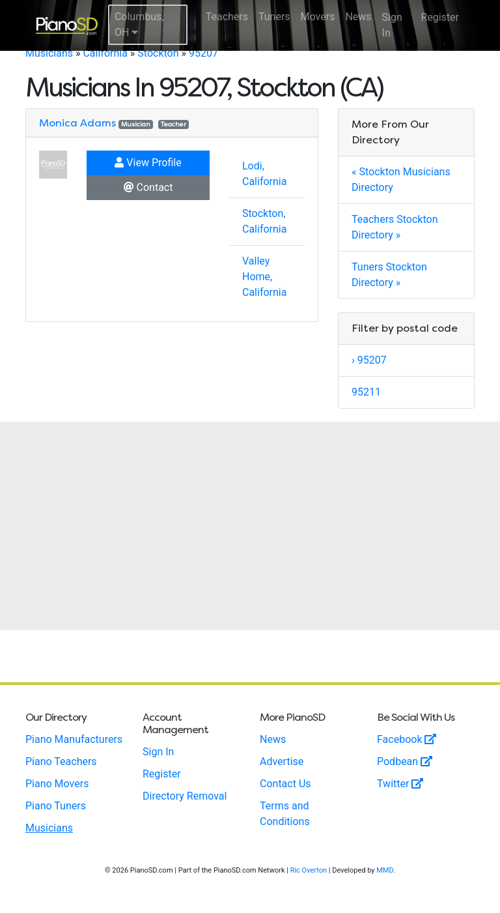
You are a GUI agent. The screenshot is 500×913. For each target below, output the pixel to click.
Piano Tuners (55, 806)
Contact (148, 187)
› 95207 (369, 360)
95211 (366, 392)
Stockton (157, 53)
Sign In (392, 25)
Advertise (281, 761)
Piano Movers (57, 783)
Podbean (404, 761)
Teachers (227, 16)
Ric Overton (308, 870)
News (358, 16)
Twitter (400, 783)
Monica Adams (77, 123)
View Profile (148, 162)
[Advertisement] (250, 526)
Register (440, 17)
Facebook (406, 739)
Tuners (274, 16)
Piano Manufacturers (73, 739)
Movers (318, 16)
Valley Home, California (264, 276)
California (105, 53)
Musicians (49, 53)
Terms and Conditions (285, 814)
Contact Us (285, 783)
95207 (203, 53)
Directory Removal (185, 796)
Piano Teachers (61, 761)
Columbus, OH (139, 24)
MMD (384, 870)
